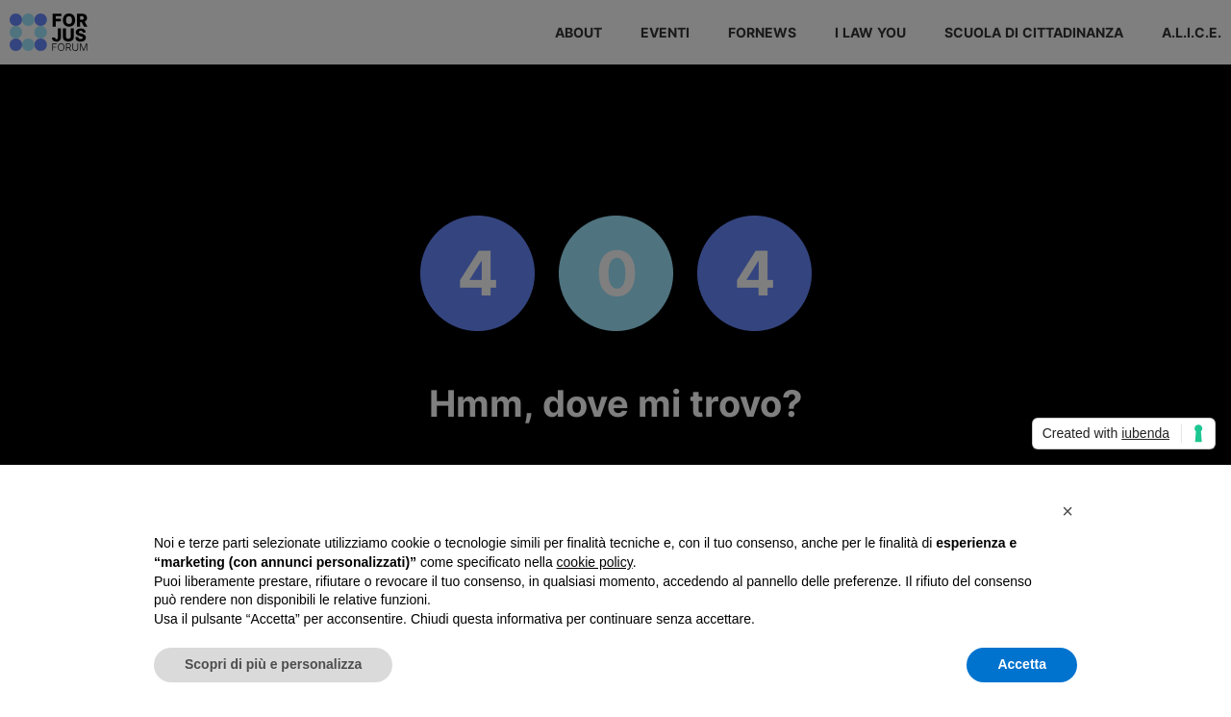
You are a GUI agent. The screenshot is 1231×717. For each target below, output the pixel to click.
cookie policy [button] (595, 562)
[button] (1067, 511)
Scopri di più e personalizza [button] (273, 664)
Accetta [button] (1021, 664)
